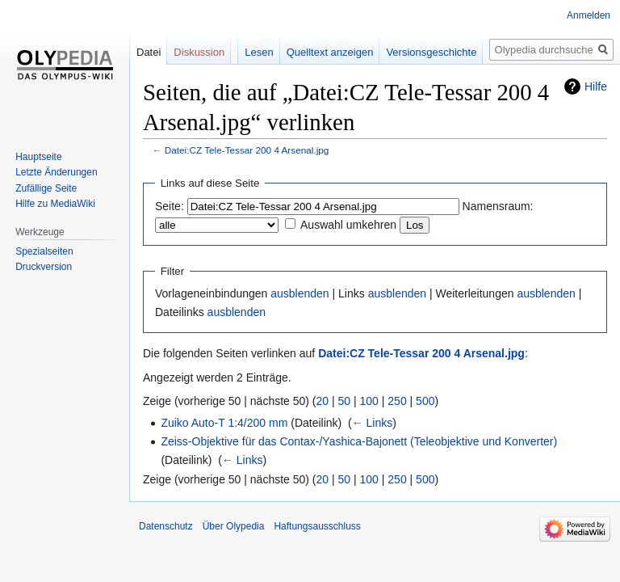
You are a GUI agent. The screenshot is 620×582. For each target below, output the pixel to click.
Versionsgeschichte (431, 52)
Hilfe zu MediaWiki (55, 203)
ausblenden (299, 293)
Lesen (259, 52)
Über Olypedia (234, 526)
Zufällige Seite (46, 188)
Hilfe (595, 86)
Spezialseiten (44, 251)
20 (322, 400)
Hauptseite (38, 156)
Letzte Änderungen (56, 172)
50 (344, 400)
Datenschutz (166, 526)
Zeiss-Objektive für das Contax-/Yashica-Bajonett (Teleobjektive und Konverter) (359, 441)
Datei (148, 52)
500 (425, 400)
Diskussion (199, 52)
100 (369, 400)
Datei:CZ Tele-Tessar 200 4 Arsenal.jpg (247, 150)
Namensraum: (498, 206)
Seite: (169, 206)
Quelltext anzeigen (330, 52)
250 (397, 400)
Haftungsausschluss (317, 526)
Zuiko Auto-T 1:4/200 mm (224, 422)
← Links (372, 422)
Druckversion (43, 266)
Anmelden (588, 15)
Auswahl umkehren (348, 224)
